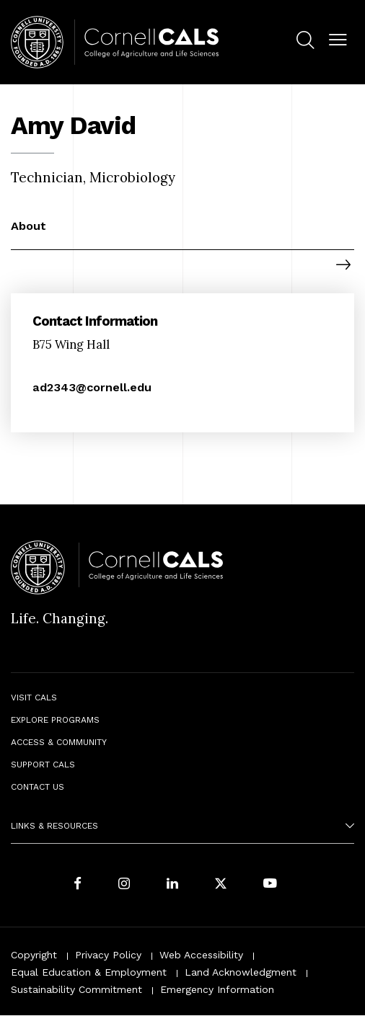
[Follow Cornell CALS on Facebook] (78, 885)
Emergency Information (217, 989)
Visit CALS (34, 697)
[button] (338, 41)
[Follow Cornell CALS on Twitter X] (221, 885)
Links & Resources (54, 826)
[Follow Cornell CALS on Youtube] (270, 885)
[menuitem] (305, 42)
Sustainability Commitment (76, 989)
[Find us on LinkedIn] (172, 885)
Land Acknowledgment (240, 972)
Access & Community (59, 742)
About (28, 226)
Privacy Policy (108, 955)
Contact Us (37, 787)
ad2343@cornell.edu (91, 387)
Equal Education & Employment (89, 972)
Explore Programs (55, 720)
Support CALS (43, 764)
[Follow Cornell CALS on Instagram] (124, 885)
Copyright (34, 955)
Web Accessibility (201, 955)
